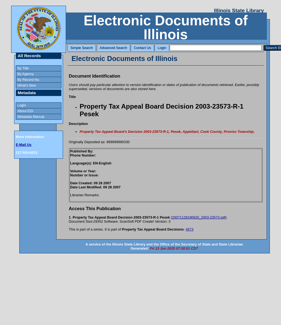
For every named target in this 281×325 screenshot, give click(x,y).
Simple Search (81, 48)
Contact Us (142, 48)
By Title (23, 68)
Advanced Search (113, 48)
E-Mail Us (24, 145)
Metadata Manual (30, 117)
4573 (189, 229)
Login (162, 48)
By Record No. (28, 80)
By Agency (25, 74)
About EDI (25, 111)
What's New (26, 85)
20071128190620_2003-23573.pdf (198, 217)
